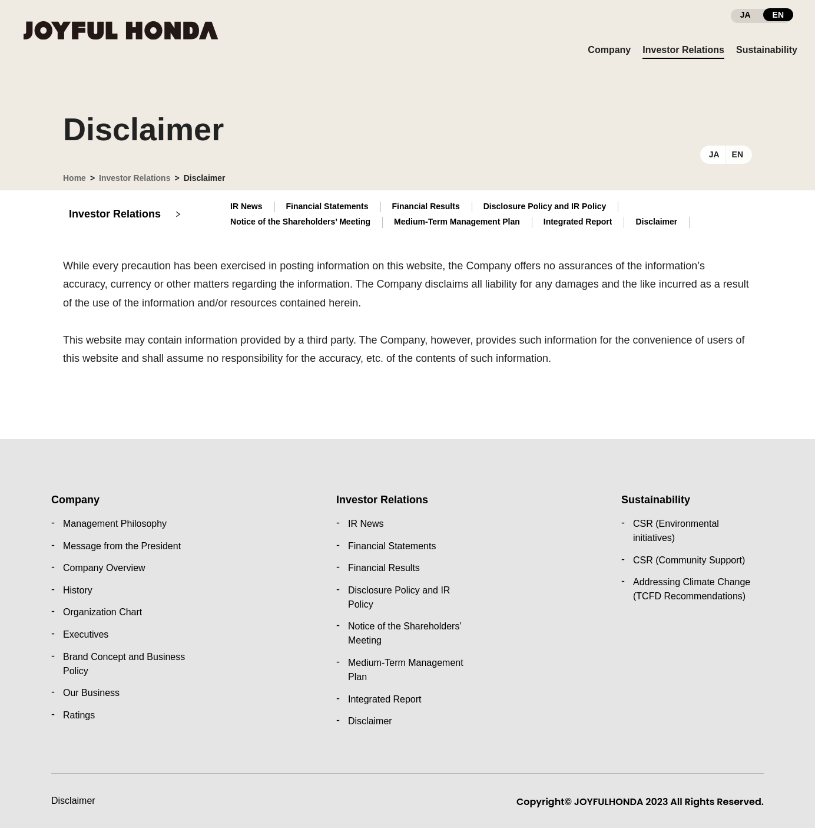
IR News (246, 206)
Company (75, 500)
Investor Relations (134, 178)
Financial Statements (327, 206)
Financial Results (426, 206)
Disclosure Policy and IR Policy (545, 206)
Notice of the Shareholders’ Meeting (300, 221)
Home (74, 178)
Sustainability (655, 500)
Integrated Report (578, 221)
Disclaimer (73, 801)
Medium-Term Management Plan (457, 221)
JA (714, 154)
